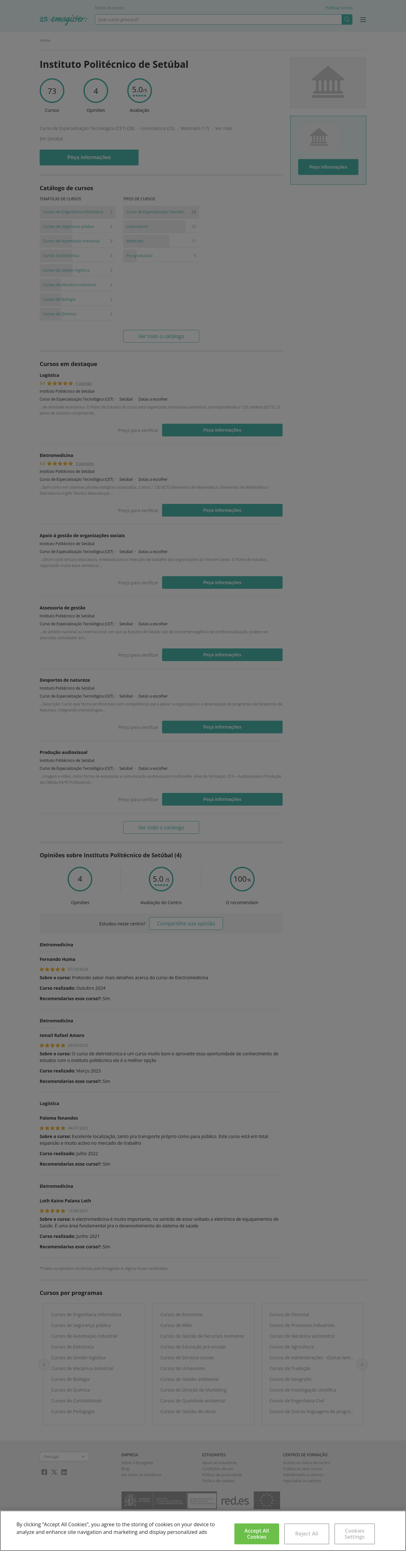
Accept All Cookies (257, 1533)
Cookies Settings (355, 1533)
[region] (203, 1530)
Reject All (306, 1533)
